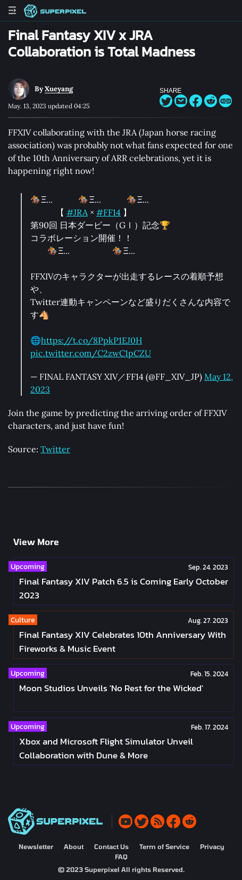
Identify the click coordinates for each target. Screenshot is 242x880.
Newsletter (36, 846)
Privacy (212, 846)
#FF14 (108, 212)
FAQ (121, 856)
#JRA (77, 212)
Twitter (55, 449)
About (74, 846)
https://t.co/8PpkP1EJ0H (91, 340)
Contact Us (111, 846)
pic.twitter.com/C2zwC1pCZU (90, 353)
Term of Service (164, 846)
